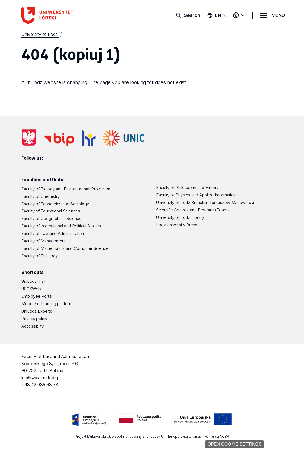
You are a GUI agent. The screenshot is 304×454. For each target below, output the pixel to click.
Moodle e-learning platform (47, 303)
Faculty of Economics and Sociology (55, 203)
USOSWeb (31, 288)
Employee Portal (36, 296)
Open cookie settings (235, 444)
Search (192, 15)
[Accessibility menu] (239, 15)
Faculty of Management (43, 240)
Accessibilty (32, 326)
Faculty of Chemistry (40, 196)
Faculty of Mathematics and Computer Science (65, 248)
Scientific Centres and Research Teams (193, 209)
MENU (278, 15)
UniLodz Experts (36, 311)
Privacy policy (34, 318)
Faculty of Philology (39, 255)
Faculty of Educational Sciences (50, 211)
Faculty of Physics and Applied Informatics (195, 195)
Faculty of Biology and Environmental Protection (65, 188)
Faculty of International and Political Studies (61, 226)
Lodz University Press (176, 224)
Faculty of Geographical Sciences (52, 218)
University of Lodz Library (180, 217)
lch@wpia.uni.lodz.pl (41, 377)
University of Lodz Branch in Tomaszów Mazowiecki (205, 202)
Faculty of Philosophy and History (187, 187)
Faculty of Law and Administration (52, 233)
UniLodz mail (33, 281)
